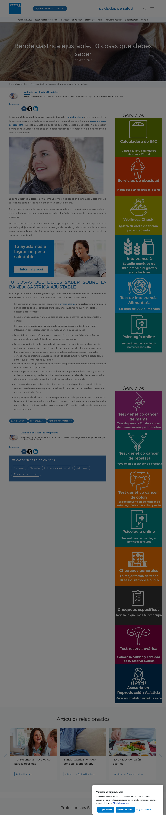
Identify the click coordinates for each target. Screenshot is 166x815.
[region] (127, 800)
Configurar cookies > (143, 810)
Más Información (121, 803)
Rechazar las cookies (125, 810)
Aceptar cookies (105, 810)
